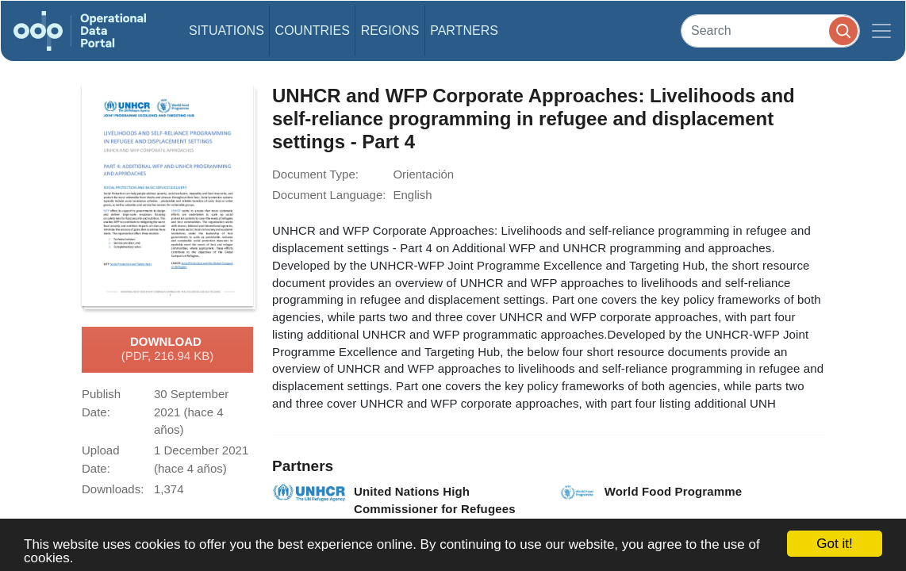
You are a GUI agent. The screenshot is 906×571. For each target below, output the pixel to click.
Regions (390, 30)
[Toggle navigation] (881, 31)
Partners (464, 30)
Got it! (834, 543)
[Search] (770, 30)
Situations (226, 30)
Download (167, 349)
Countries (312, 30)
